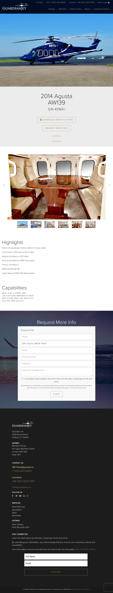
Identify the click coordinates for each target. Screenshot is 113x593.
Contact (39, 2)
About (88, 9)
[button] (4, 185)
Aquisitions (16, 509)
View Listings (17, 524)
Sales (14, 512)
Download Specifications (56, 119)
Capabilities (56, 141)
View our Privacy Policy (85, 549)
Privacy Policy (57, 589)
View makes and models (81, 589)
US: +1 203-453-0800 (56, 2)
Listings (52, 9)
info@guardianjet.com (21, 487)
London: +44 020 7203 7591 (81, 2)
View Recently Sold (20, 527)
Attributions (67, 589)
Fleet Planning (18, 507)
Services (63, 9)
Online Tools (76, 9)
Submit (56, 394)
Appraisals (16, 515)
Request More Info (56, 128)
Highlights (56, 136)
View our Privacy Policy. (78, 388)
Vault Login (104, 2)
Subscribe (56, 572)
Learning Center (102, 9)
